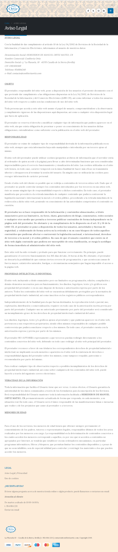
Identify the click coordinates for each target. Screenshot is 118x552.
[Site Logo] (13, 9)
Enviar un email (12, 510)
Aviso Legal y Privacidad (16, 473)
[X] (93, 11)
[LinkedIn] (104, 11)
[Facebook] (88, 11)
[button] (112, 5)
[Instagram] (98, 11)
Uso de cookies (12, 478)
